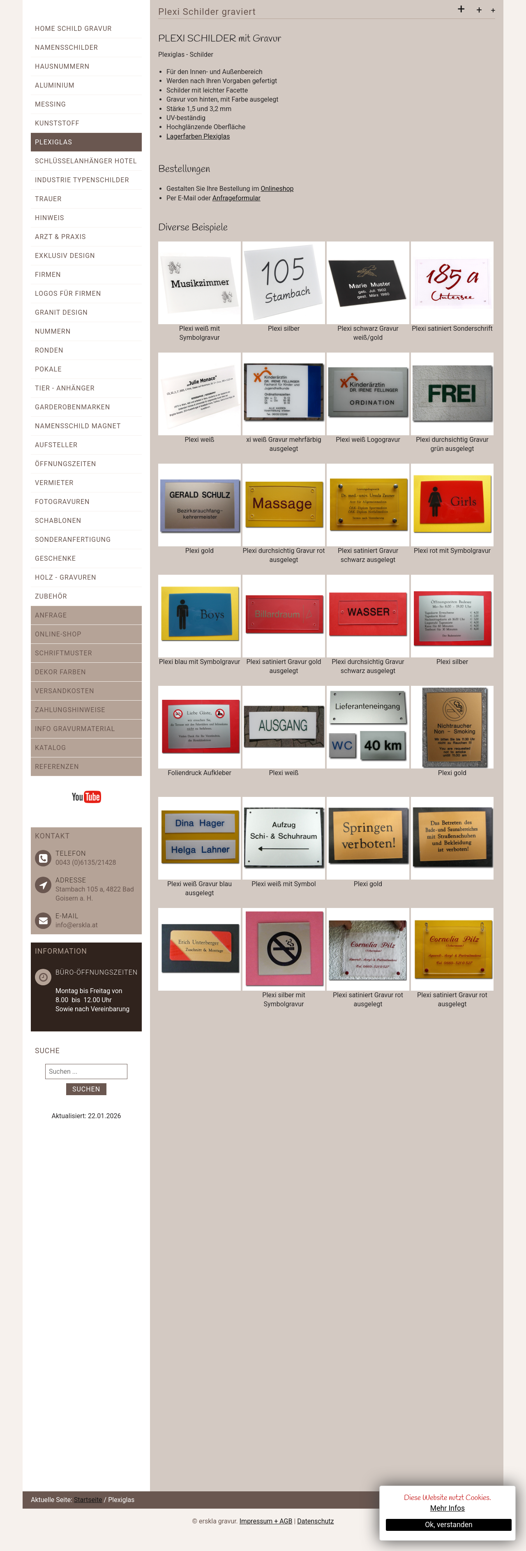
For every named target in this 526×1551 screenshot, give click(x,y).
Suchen (86, 1089)
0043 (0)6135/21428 (85, 862)
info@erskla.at (76, 925)
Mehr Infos (447, 1508)
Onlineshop (277, 189)
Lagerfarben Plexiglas (198, 136)
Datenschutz (315, 1521)
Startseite (88, 1500)
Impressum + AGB (266, 1521)
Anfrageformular (236, 198)
